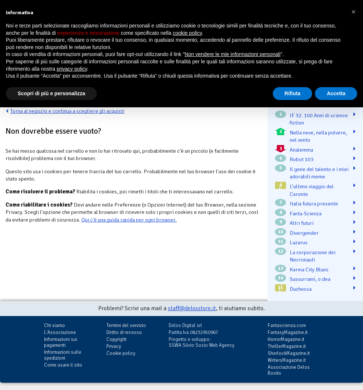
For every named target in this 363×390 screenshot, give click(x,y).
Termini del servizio (126, 325)
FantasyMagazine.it (288, 332)
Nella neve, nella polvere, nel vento (318, 136)
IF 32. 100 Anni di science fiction (319, 119)
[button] (353, 12)
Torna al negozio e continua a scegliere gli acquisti (67, 111)
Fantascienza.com (287, 325)
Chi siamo (54, 325)
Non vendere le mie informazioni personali (232, 54)
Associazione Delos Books (289, 370)
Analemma (301, 149)
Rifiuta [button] (293, 93)
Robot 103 (302, 159)
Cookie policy (120, 353)
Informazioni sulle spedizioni (62, 355)
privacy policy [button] (72, 69)
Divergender (304, 233)
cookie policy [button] (187, 33)
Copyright (116, 339)
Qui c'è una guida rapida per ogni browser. (129, 219)
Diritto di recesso (124, 332)
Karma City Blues (309, 269)
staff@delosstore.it (192, 308)
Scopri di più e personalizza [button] (51, 93)
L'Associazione (60, 332)
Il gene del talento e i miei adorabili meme (319, 173)
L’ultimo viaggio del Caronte (312, 190)
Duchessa (301, 289)
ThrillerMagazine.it (287, 346)
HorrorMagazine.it (286, 339)
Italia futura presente (314, 203)
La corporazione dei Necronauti (313, 256)
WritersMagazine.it (287, 360)
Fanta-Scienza (306, 213)
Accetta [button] (336, 93)
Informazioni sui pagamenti (60, 342)
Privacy (113, 346)
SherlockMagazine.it (289, 353)
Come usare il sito (63, 365)
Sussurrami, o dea (310, 279)
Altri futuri (302, 223)
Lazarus (299, 242)
